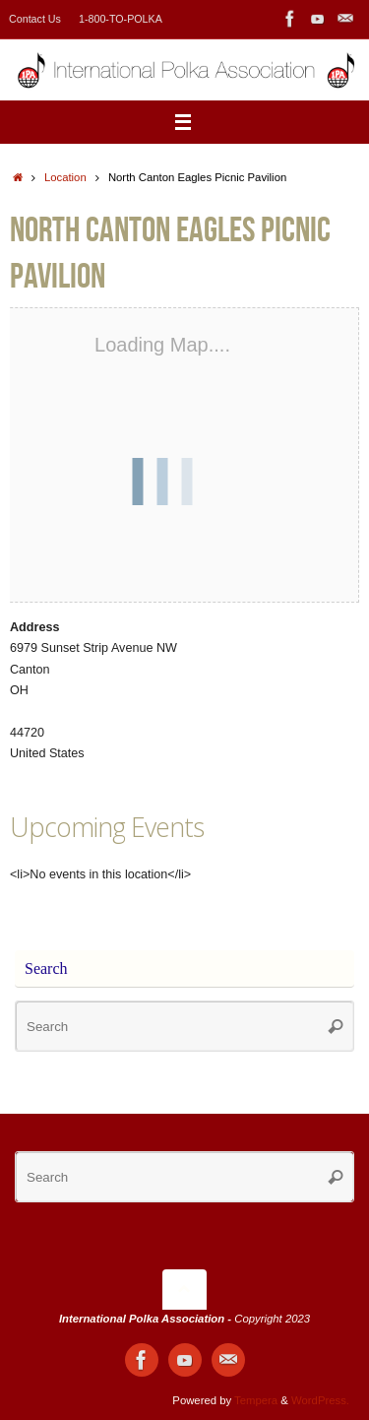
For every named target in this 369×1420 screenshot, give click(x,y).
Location (65, 177)
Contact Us (35, 19)
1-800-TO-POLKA (120, 19)
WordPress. (320, 1400)
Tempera (255, 1400)
